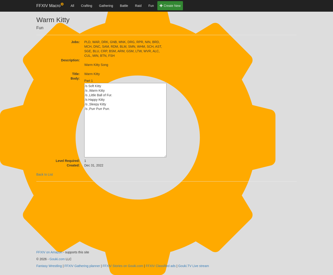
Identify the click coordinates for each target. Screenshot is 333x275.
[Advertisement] (207, 68)
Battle (124, 6)
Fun (151, 6)
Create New (170, 6)
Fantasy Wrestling (49, 266)
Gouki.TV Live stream (193, 266)
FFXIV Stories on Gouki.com (123, 266)
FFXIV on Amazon (49, 252)
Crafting (86, 6)
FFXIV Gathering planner (82, 266)
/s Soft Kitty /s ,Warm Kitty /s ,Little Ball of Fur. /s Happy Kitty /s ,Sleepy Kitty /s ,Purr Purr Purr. (125, 120)
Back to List (44, 174)
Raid (138, 6)
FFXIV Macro (50, 5)
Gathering (106, 6)
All (72, 6)
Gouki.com (57, 259)
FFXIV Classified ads (161, 266)
